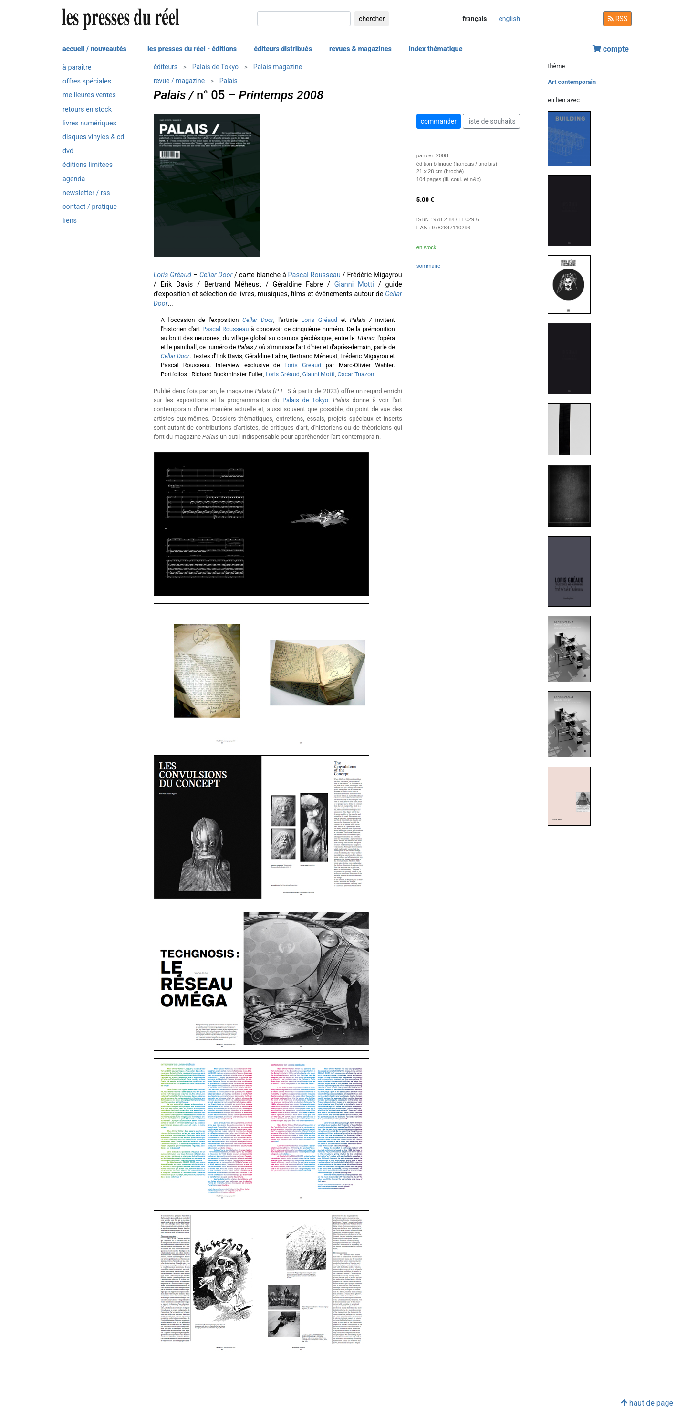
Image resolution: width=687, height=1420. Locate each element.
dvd (67, 151)
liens (69, 221)
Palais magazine (277, 67)
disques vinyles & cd (93, 137)
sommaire (428, 266)
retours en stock (87, 109)
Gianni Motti (354, 284)
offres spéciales (86, 81)
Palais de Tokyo (215, 67)
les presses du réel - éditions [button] (192, 49)
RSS (617, 18)
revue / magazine (179, 80)
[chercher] (304, 18)
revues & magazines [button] (360, 49)
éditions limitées (87, 165)
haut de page (647, 1403)
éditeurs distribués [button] (283, 49)
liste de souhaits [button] (491, 121)
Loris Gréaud (172, 275)
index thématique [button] (436, 49)
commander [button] (439, 121)
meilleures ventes (89, 95)
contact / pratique (89, 207)
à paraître (76, 67)
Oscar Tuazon (355, 374)
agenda (73, 179)
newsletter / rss (86, 193)
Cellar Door (215, 275)
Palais (228, 80)
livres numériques (89, 123)
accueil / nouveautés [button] (94, 49)
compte (611, 48)
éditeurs (165, 67)
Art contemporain (572, 81)
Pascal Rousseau (314, 275)
